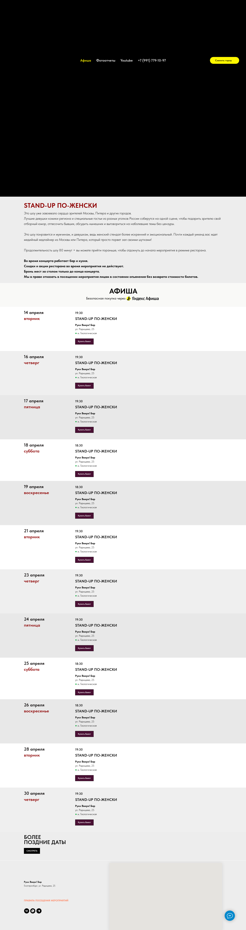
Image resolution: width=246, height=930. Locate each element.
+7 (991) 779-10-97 (152, 60)
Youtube (126, 60)
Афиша (85, 60)
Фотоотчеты (105, 60)
